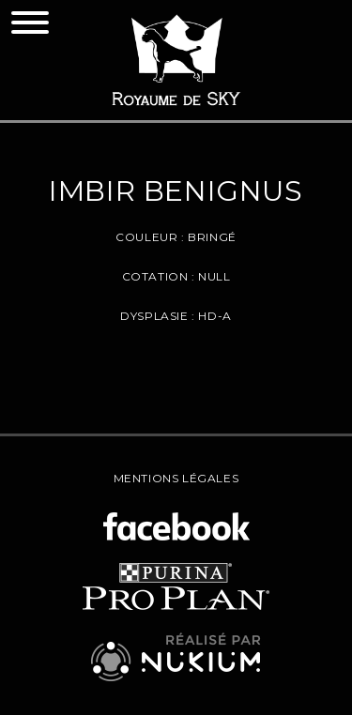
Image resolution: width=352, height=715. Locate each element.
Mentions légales (176, 478)
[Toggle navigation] (30, 22)
